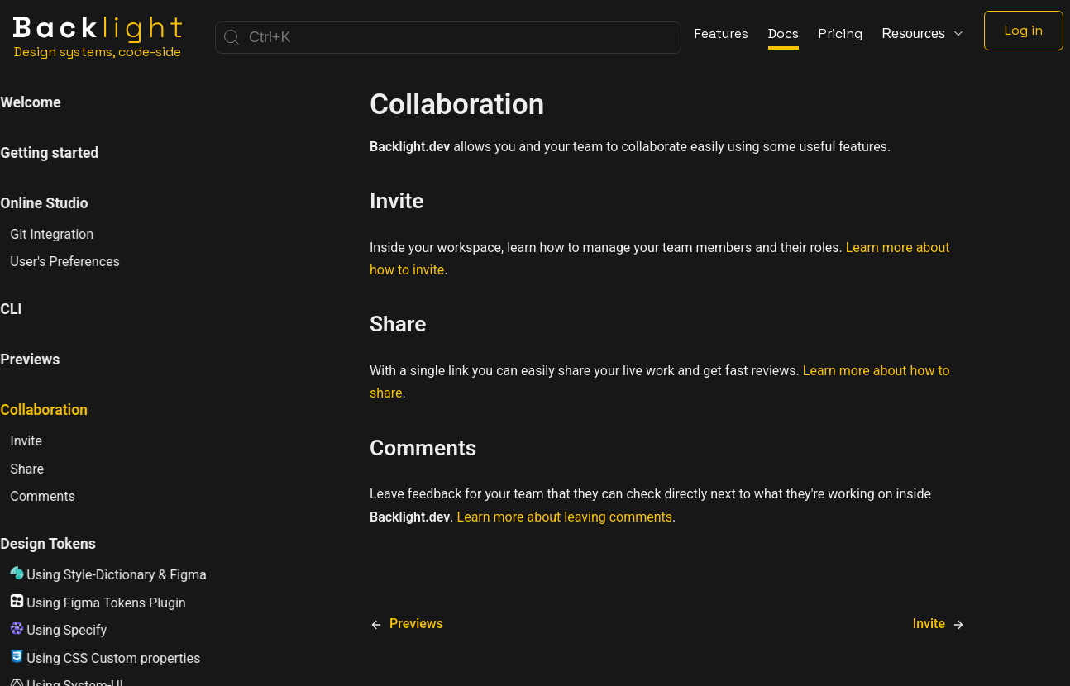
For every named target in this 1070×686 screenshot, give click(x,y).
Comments (62, 496)
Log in (1024, 30)
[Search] (448, 37)
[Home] (97, 37)
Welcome (50, 102)
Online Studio (63, 203)
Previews (49, 359)
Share (47, 469)
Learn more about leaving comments (565, 517)
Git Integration (71, 234)
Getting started (69, 153)
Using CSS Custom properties (125, 658)
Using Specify (78, 630)
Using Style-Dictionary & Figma (128, 574)
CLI (30, 309)
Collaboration (63, 410)
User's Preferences (84, 261)
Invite (46, 441)
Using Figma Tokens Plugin (117, 602)
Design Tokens (67, 544)
